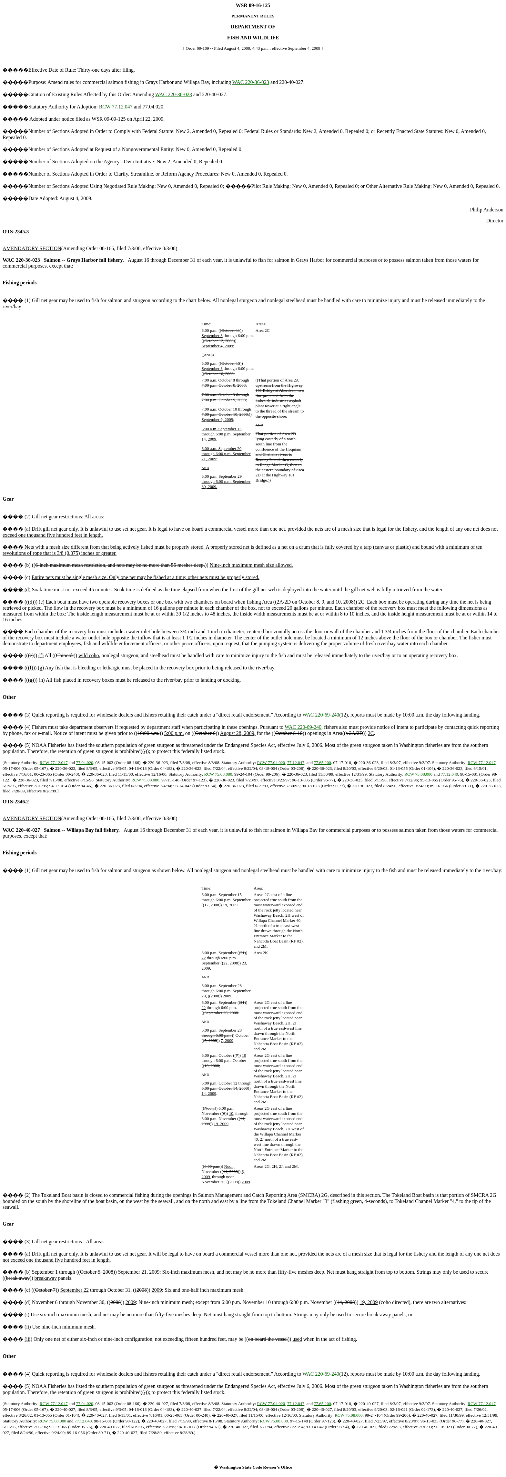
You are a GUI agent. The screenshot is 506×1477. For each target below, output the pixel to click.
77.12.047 (295, 762)
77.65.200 (322, 762)
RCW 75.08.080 (218, 774)
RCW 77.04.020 (271, 762)
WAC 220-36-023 (250, 82)
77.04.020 (84, 762)
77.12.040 (449, 774)
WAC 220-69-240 (320, 715)
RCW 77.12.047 (116, 106)
